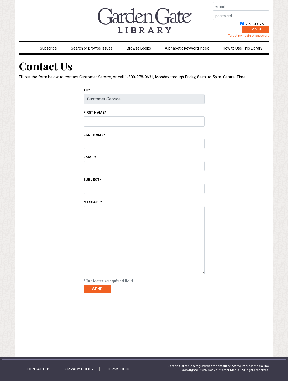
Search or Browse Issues (92, 48)
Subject (91, 179)
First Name (94, 112)
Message (92, 202)
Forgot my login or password (248, 35)
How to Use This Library (242, 48)
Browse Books (139, 48)
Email (89, 157)
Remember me (255, 24)
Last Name (93, 135)
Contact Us (38, 369)
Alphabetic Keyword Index (187, 48)
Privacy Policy (79, 369)
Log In (255, 29)
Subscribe (48, 48)
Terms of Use (120, 369)
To (86, 90)
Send (97, 288)
